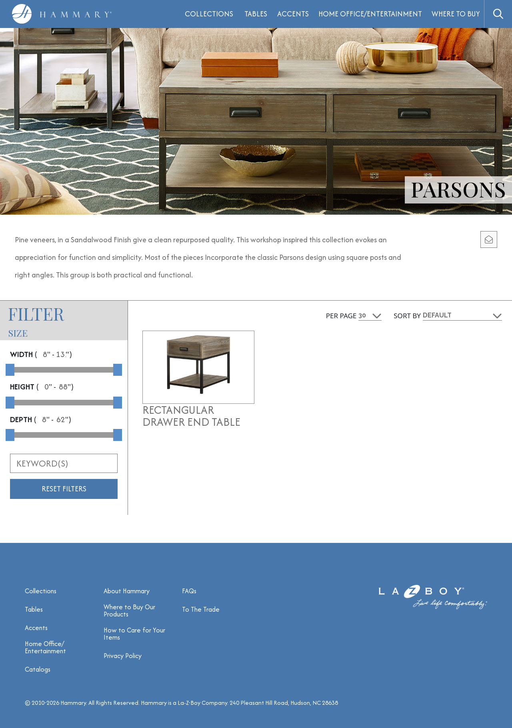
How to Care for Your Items (134, 633)
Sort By (407, 315)
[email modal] (488, 239)
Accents (293, 13)
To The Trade (201, 609)
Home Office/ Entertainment (45, 647)
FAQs (189, 590)
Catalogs (37, 669)
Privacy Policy (123, 655)
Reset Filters (64, 488)
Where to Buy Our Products (129, 610)
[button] (498, 14)
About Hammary (127, 590)
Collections (40, 590)
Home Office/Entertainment (370, 13)
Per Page (341, 315)
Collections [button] (209, 13)
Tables (255, 13)
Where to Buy (456, 13)
